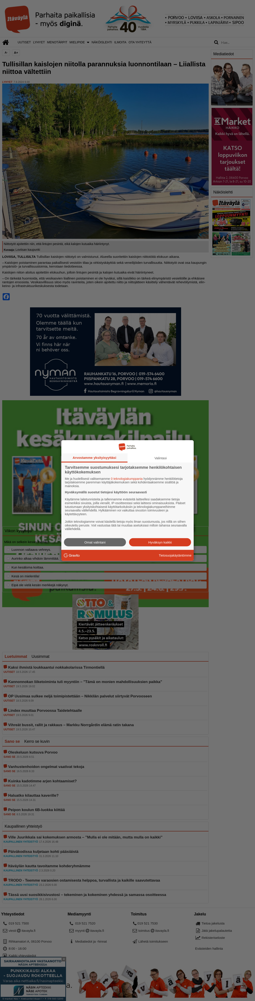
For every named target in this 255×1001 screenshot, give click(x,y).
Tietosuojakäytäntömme (175, 555)
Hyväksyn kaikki (160, 542)
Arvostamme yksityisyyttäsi (94, 457)
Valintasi (160, 458)
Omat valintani (95, 542)
